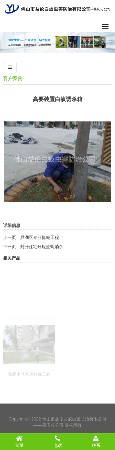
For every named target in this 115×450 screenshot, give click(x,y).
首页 (19, 441)
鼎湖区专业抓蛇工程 (39, 245)
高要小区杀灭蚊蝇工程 (29, 390)
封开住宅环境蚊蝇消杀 (41, 254)
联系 (95, 441)
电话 (57, 441)
